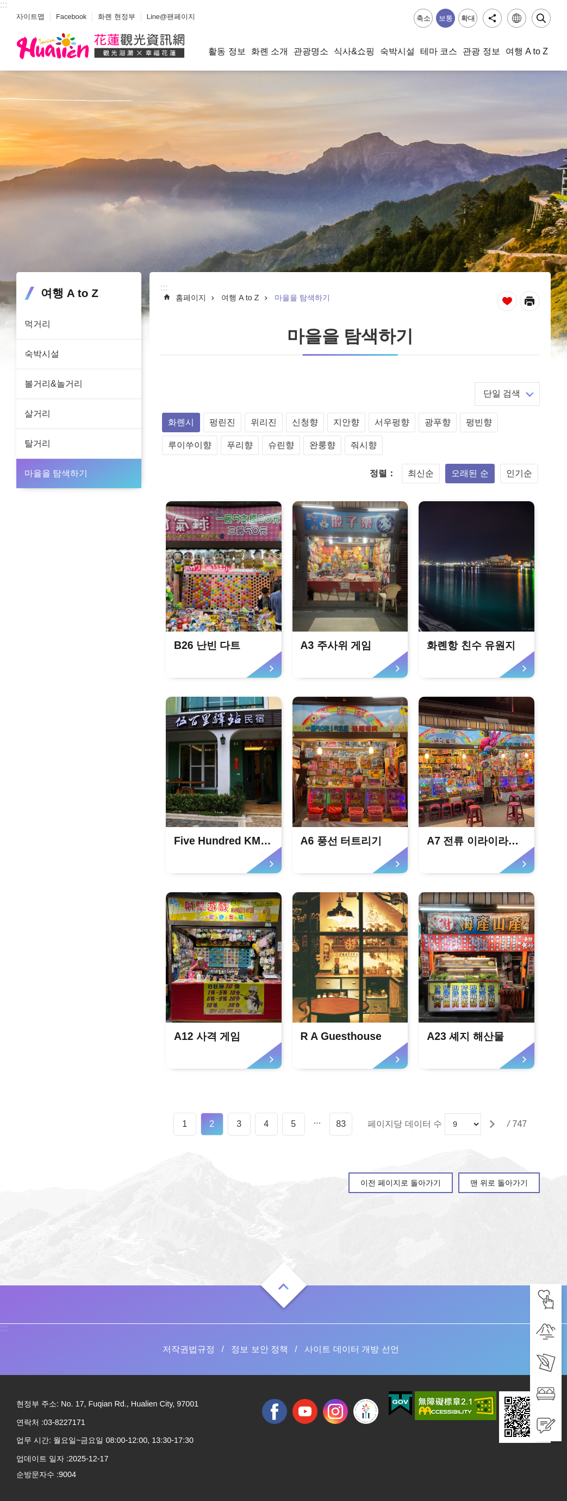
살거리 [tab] (37, 413)
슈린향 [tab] (281, 445)
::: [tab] (3, 4)
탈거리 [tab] (37, 443)
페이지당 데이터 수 (404, 1123)
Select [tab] (5, 5)
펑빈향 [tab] (479, 422)
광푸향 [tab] (438, 422)
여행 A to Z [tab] (527, 51)
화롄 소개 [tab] (269, 51)
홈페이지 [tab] (191, 297)
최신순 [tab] (421, 473)
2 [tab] (211, 1123)
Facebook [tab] (71, 16)
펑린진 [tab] (222, 422)
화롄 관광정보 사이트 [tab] (100, 46)
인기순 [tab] (519, 473)
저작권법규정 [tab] (189, 1349)
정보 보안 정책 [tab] (259, 1349)
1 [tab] (184, 1123)
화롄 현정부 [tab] (116, 16)
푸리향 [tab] (240, 445)
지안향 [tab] (346, 422)
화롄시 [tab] (181, 422)
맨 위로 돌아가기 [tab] (499, 1182)
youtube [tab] (304, 1411)
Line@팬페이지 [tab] (171, 16)
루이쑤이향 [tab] (189, 445)
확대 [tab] (468, 18)
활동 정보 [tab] (226, 51)
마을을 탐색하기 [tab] (56, 473)
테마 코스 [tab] (438, 51)
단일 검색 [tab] (501, 393)
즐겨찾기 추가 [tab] (507, 301)
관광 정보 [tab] (481, 51)
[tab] (546, 1299)
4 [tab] (266, 1123)
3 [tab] (238, 1123)
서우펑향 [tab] (392, 422)
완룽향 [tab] (322, 445)
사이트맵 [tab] (30, 16)
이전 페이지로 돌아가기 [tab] (400, 1182)
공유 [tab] (492, 18)
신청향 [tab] (305, 422)
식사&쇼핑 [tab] (354, 51)
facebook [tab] (274, 1411)
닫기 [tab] (541, 18)
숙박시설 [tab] (397, 51)
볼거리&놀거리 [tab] (53, 383)
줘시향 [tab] (364, 445)
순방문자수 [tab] (35, 1474)
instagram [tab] (335, 1411)
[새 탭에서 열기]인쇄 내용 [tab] (530, 301)
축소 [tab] (423, 18)
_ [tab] (18, 10)
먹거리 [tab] (37, 324)
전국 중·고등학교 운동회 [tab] (365, 1411)
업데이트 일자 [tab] (40, 1458)
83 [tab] (341, 1123)
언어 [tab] (516, 18)
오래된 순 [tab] (469, 473)
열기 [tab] (283, 1286)
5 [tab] (293, 1123)
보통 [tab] (446, 18)
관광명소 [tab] (311, 51)
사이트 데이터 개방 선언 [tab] (351, 1349)
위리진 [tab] (264, 422)
